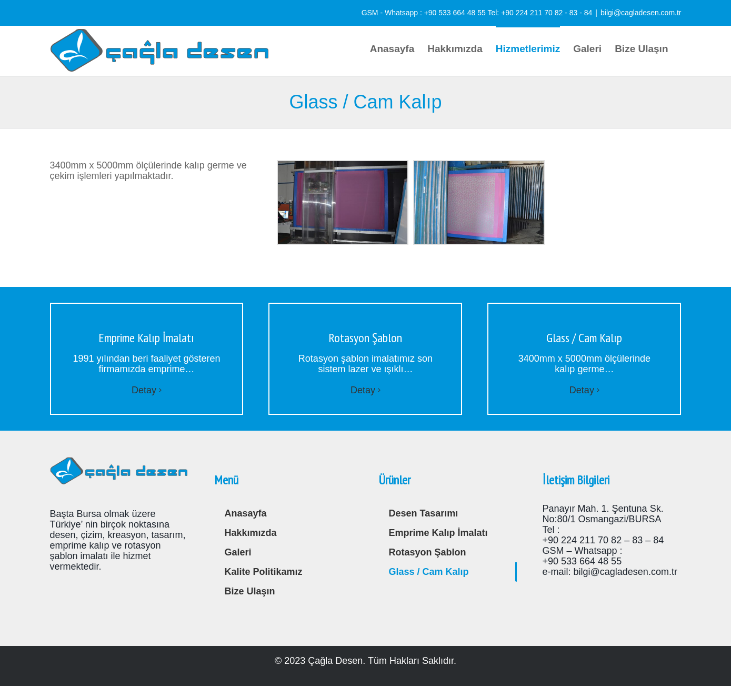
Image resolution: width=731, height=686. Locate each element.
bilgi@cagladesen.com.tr (641, 12)
